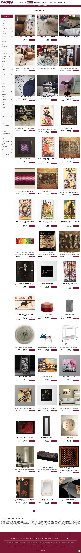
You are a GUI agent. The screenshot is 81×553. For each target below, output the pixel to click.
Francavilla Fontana (5, 141)
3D (25, 2)
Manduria (3, 144)
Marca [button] (3, 20)
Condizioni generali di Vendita (47, 535)
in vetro (3, 107)
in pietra (3, 102)
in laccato (4, 88)
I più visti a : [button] (4, 131)
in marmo (3, 93)
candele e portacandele (6, 56)
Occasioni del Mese (52, 2)
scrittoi (3, 69)
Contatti (66, 2)
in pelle (3, 101)
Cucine (16, 535)
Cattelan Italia (4, 28)
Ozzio (3, 44)
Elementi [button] (4, 51)
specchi (3, 71)
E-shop (3, 123)
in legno (3, 91)
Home (34, 5)
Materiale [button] (4, 80)
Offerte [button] (3, 122)
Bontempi (3, 23)
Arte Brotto (4, 22)
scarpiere (4, 68)
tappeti (3, 72)
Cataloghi (38, 535)
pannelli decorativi (5, 63)
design (3, 116)
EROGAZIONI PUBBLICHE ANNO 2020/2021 (63, 535)
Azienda (22, 2)
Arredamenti (30, 2)
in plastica (4, 104)
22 (46, 510)
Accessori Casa (39, 5)
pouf (3, 64)
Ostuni (3, 151)
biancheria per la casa (6, 55)
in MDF (3, 96)
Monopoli (3, 149)
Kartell (3, 36)
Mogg (3, 39)
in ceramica (4, 81)
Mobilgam (4, 38)
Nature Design (4, 41)
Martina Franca (4, 146)
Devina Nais (4, 31)
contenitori (4, 58)
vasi (2, 76)
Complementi (45, 5)
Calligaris (3, 25)
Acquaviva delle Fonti (6, 133)
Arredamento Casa (23, 535)
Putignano (4, 152)
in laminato (4, 89)
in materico (4, 94)
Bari (2, 136)
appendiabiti (4, 53)
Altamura (3, 135)
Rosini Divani (4, 46)
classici (3, 114)
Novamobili (4, 43)
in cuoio (3, 83)
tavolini (3, 74)
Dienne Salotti (4, 33)
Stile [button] (3, 113)
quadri (3, 66)
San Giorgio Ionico (5, 154)
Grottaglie (4, 143)
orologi (3, 61)
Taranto (3, 156)
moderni (3, 118)
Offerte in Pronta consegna (41, 2)
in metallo (4, 99)
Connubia (3, 30)
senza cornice (4, 109)
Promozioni (60, 2)
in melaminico (4, 97)
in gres (3, 86)
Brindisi (3, 138)
